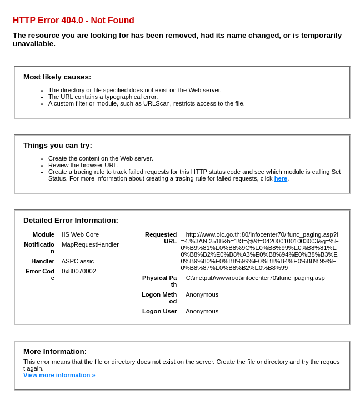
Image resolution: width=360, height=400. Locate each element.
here (281, 178)
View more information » (59, 375)
